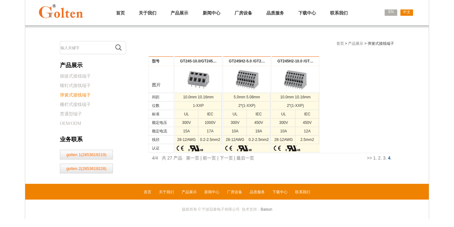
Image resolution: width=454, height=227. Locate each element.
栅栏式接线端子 (75, 104)
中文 (406, 12)
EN (391, 11)
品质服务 (275, 12)
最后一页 (245, 157)
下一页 (226, 157)
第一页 (192, 157)
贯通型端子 (71, 114)
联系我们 (339, 12)
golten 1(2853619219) (86, 154)
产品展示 (179, 12)
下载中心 (307, 12)
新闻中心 (211, 12)
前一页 (209, 157)
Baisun (266, 209)
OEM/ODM (70, 123)
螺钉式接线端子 (75, 85)
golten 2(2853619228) (86, 168)
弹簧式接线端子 (75, 95)
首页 (120, 12)
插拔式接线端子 (75, 76)
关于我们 (147, 12)
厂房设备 (243, 12)
